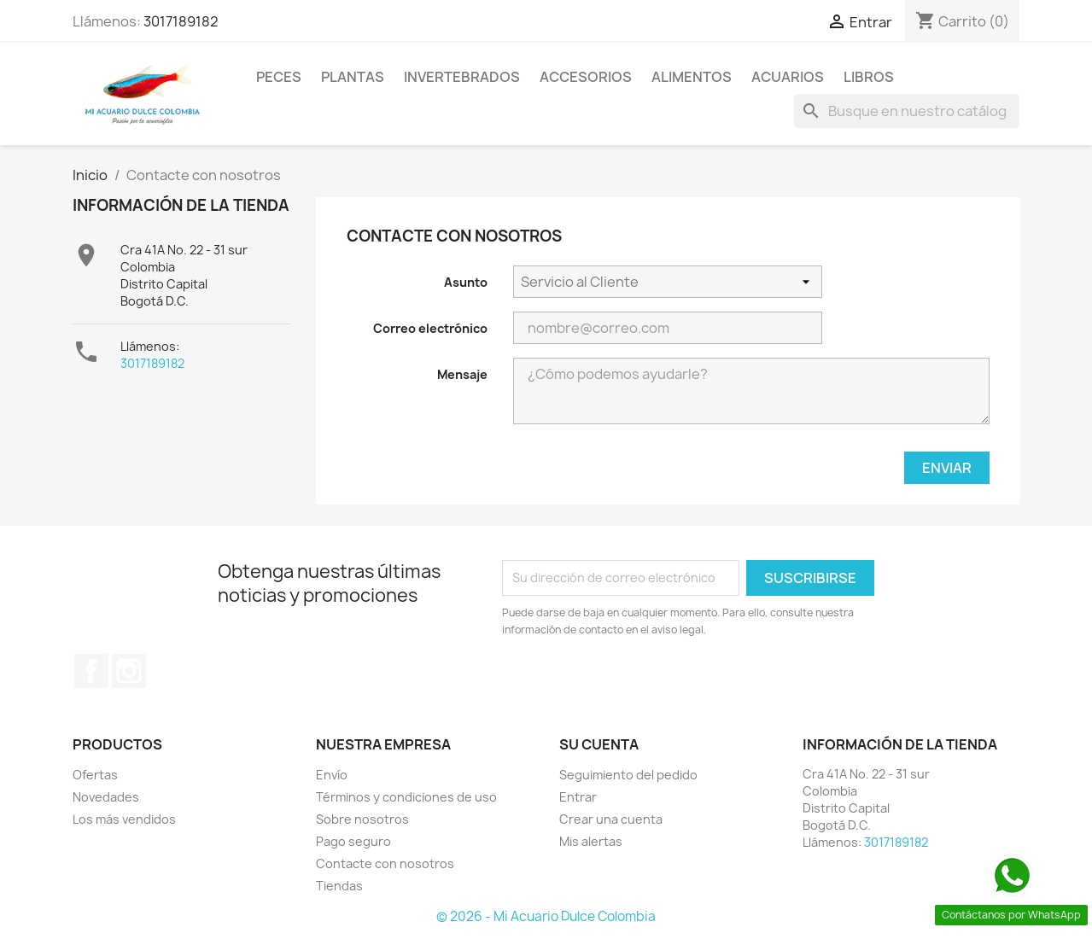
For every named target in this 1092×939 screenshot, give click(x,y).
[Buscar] (906, 111)
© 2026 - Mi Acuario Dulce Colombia (546, 916)
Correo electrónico (430, 328)
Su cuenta (599, 744)
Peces (278, 76)
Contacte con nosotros (385, 863)
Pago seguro (353, 841)
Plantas (352, 76)
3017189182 (181, 21)
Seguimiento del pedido (628, 775)
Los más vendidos (124, 819)
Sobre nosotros (362, 819)
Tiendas (339, 886)
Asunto (466, 282)
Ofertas (95, 775)
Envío (331, 775)
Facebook (91, 671)
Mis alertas (590, 841)
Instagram (129, 671)
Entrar (578, 797)
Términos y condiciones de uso (406, 797)
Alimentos (691, 76)
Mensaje (462, 374)
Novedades (106, 797)
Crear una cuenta (611, 819)
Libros (869, 76)
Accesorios (586, 76)
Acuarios (787, 76)
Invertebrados (462, 76)
